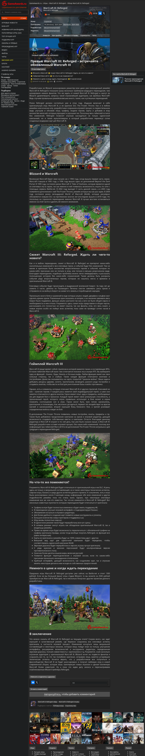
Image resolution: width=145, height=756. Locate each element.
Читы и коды (58, 754)
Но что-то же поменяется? (62, 76)
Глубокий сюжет (7, 106)
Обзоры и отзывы (71, 35)
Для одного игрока (8, 93)
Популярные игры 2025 (12, 33)
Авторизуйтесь (52, 694)
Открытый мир (7, 101)
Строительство (70, 706)
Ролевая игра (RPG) (8, 82)
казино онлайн (9, 70)
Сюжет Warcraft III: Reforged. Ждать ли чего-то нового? (72, 73)
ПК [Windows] (49, 25)
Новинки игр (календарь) (13, 29)
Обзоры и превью (9, 43)
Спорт (3, 85)
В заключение (75, 79)
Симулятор (5, 84)
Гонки (15, 85)
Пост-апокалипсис (8, 97)
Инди (23, 101)
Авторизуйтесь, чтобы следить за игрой (97, 8)
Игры (45, 3)
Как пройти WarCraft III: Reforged (124, 74)
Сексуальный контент (9, 99)
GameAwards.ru (35, 3)
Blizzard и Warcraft (40, 73)
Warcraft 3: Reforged (50, 10)
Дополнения (115, 754)
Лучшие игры (39, 752)
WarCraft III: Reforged (57, 3)
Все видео (95, 752)
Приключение (12, 80)
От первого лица (7, 103)
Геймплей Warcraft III (41, 76)
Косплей (5, 67)
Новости (46, 35)
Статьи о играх (78, 754)
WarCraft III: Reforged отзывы (69, 702)
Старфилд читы (7, 74)
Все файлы (114, 752)
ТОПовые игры (58, 706)
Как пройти (56, 35)
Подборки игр (8, 40)
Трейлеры (95, 754)
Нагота (16, 101)
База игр (5, 26)
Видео (4, 50)
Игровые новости (9, 23)
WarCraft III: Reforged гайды (47, 702)
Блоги (4, 63)
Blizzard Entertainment (52, 28)
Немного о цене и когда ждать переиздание (50, 79)
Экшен (3, 80)
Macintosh (67, 25)
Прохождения (58, 752)
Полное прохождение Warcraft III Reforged (134, 80)
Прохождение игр (9, 46)
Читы (4, 57)
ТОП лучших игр (9, 36)
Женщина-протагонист (10, 95)
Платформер (6, 87)
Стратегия (21, 82)
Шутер (9, 85)
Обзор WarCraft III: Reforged (78, 3)
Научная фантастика (9, 105)
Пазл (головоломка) (18, 84)
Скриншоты (85, 35)
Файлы (5, 53)
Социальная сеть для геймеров (14, 4)
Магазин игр (7, 60)
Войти (14, 18)
